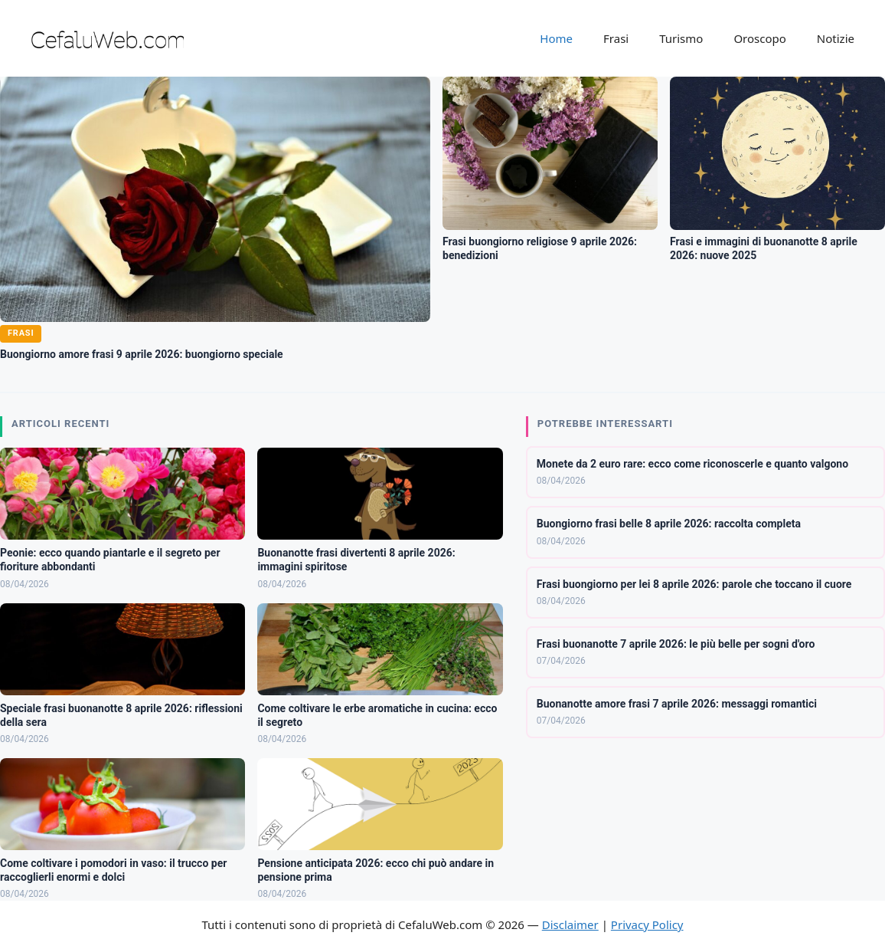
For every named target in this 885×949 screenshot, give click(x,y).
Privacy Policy (647, 924)
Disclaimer (570, 924)
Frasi (616, 38)
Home (556, 38)
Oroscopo (759, 38)
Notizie (835, 38)
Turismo (681, 38)
